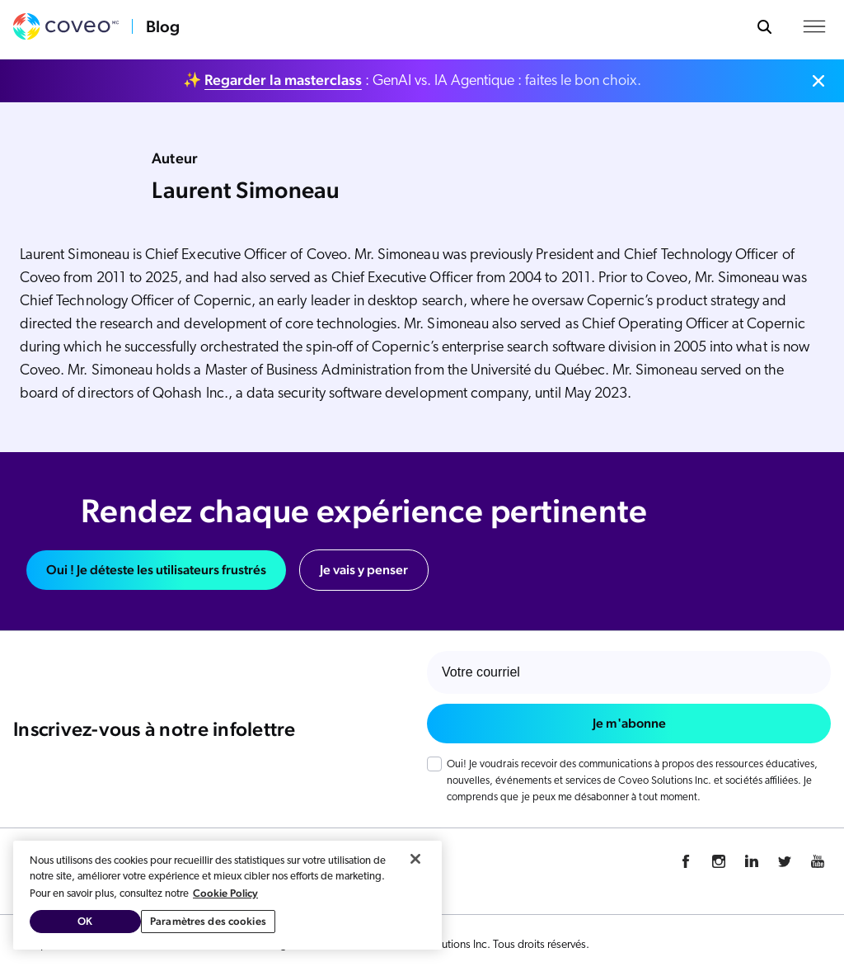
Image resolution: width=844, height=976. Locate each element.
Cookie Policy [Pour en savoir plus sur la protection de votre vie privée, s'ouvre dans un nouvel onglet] (225, 893)
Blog (163, 26)
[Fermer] (415, 859)
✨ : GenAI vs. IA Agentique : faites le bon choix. (412, 80)
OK (84, 921)
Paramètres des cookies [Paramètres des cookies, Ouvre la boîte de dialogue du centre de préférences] (208, 921)
